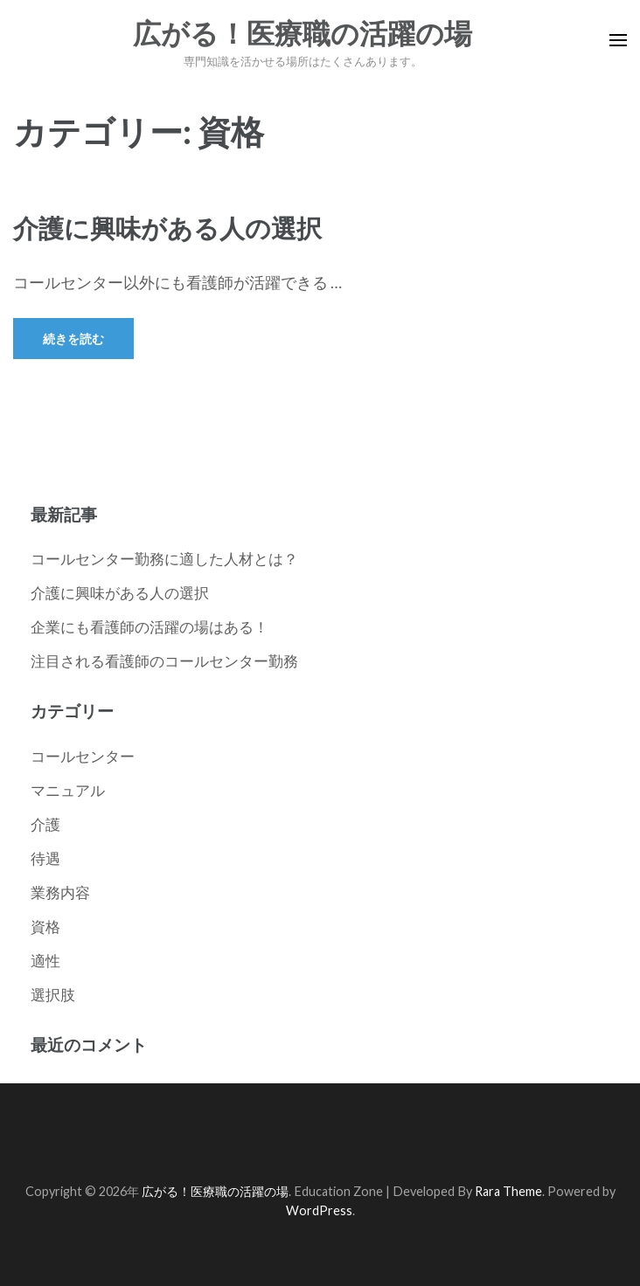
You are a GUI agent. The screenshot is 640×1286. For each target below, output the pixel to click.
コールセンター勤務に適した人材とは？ (164, 559)
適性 (45, 960)
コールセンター (83, 756)
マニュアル (68, 790)
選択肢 (53, 994)
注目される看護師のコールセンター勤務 (164, 661)
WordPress (319, 1210)
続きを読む (73, 338)
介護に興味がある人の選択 (167, 227)
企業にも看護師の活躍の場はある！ (149, 627)
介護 (45, 824)
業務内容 (60, 892)
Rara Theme (508, 1191)
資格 (45, 926)
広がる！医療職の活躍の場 (302, 34)
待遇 (45, 858)
